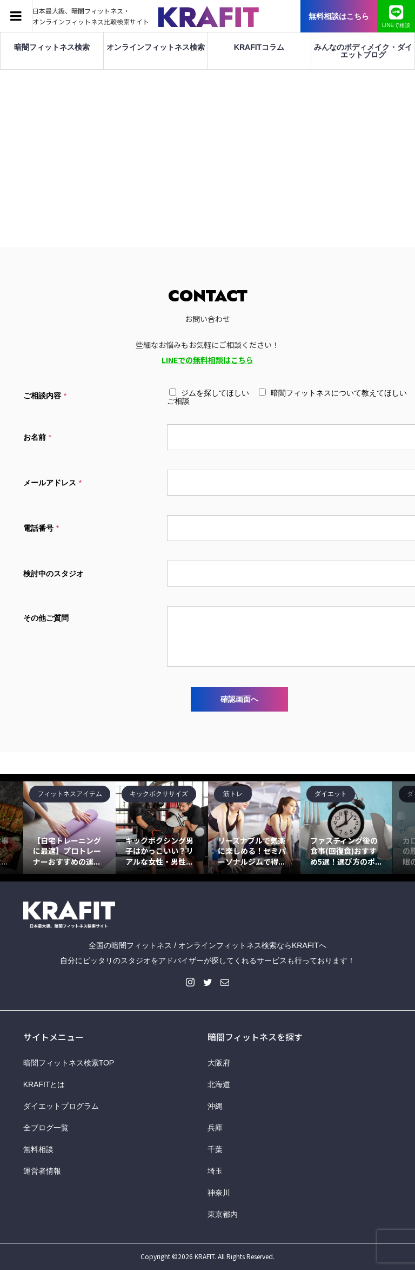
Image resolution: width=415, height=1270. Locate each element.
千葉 (215, 1149)
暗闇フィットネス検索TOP (69, 1062)
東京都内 (223, 1214)
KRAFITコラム (259, 47)
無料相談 (38, 1149)
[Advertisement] (207, 151)
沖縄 (215, 1106)
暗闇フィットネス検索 (52, 47)
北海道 (219, 1084)
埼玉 (215, 1171)
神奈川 (219, 1192)
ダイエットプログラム (61, 1106)
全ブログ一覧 (46, 1127)
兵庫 (215, 1127)
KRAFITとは (44, 1084)
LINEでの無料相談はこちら (207, 359)
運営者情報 (42, 1171)
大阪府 (219, 1062)
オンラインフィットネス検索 (155, 47)
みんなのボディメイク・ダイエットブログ (363, 51)
